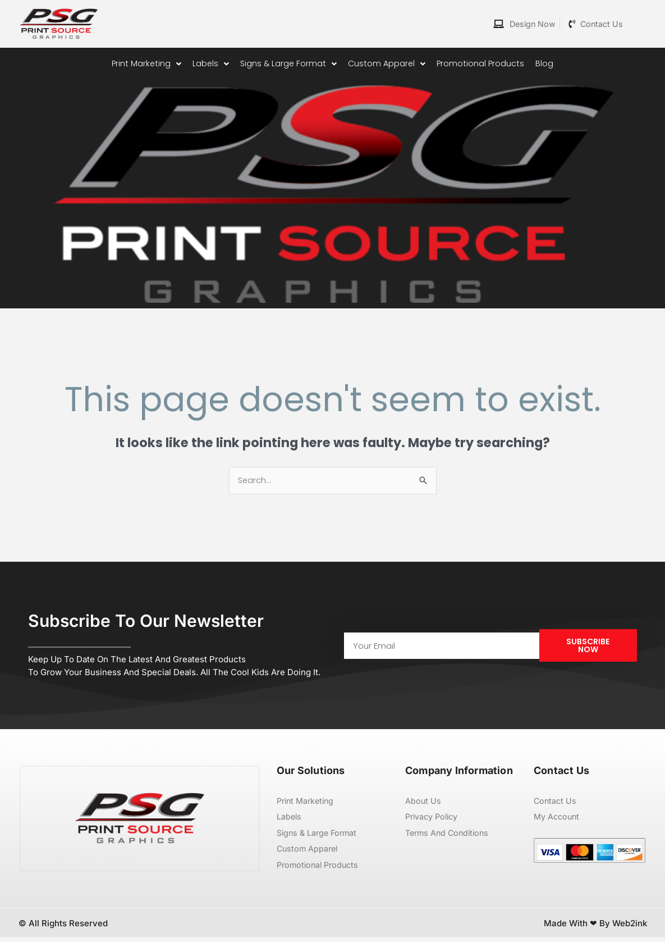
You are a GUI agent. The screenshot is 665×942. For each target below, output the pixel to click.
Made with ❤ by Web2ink (595, 927)
